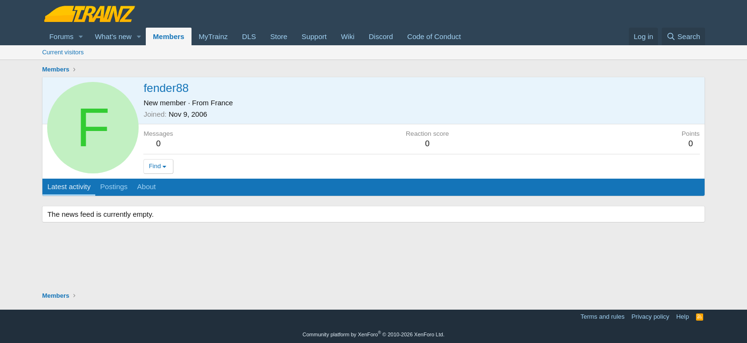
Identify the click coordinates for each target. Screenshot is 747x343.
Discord (381, 36)
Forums (61, 36)
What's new (113, 36)
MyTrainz (213, 36)
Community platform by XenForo (373, 334)
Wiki (347, 36)
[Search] (683, 36)
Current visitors (62, 52)
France (222, 103)
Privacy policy (650, 316)
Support (314, 36)
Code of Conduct (434, 36)
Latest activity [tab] (69, 186)
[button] (81, 36)
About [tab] (146, 186)
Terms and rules (602, 316)
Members (168, 36)
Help (682, 316)
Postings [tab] (114, 186)
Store (278, 36)
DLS (249, 36)
